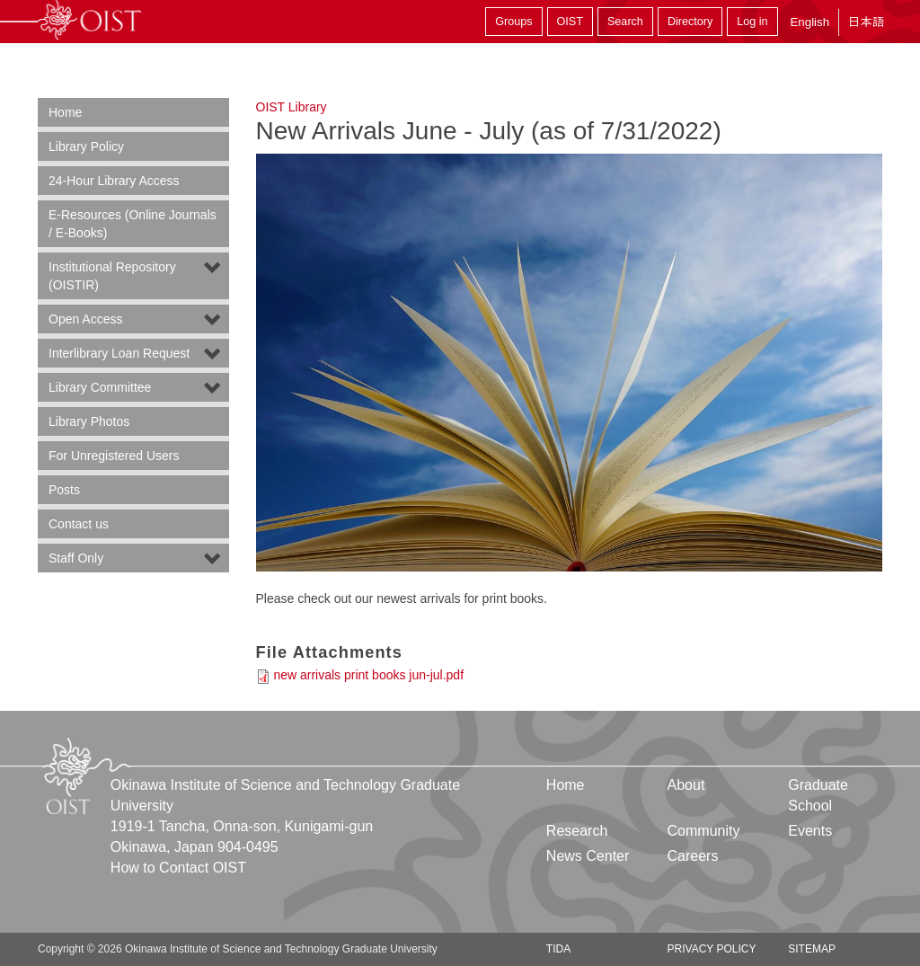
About (686, 785)
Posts (64, 490)
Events (810, 830)
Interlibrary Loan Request (119, 353)
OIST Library (291, 107)
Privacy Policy (712, 949)
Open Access (86, 319)
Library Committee (100, 387)
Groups (513, 21)
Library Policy (86, 146)
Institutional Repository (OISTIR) (112, 276)
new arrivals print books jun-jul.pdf (368, 675)
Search (625, 21)
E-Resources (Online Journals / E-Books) (133, 224)
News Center (587, 856)
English (809, 22)
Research (576, 830)
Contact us (79, 524)
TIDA (558, 949)
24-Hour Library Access (114, 180)
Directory (690, 21)
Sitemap (812, 949)
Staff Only (76, 558)
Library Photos (89, 421)
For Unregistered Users (114, 455)
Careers (693, 856)
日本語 (866, 22)
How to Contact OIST (178, 867)
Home (65, 112)
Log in (752, 21)
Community (704, 830)
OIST (570, 21)
